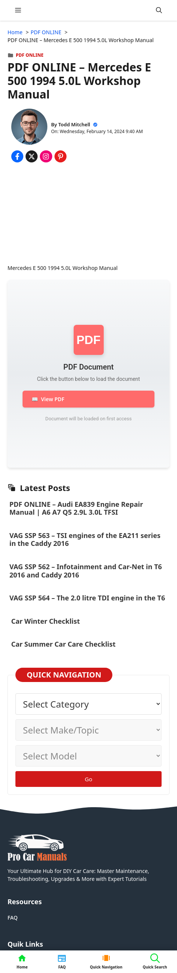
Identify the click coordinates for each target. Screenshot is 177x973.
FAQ (13, 917)
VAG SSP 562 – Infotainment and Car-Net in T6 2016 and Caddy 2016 (85, 570)
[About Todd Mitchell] (29, 128)
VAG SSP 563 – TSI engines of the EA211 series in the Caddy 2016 (84, 539)
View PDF (48, 399)
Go (88, 779)
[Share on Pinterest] (60, 156)
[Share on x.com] (32, 156)
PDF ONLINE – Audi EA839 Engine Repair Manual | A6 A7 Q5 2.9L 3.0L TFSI (76, 508)
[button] (158, 10)
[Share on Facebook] (17, 156)
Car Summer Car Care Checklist (63, 644)
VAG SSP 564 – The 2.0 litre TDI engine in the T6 (87, 597)
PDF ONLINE (30, 55)
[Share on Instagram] (46, 156)
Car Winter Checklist (44, 621)
